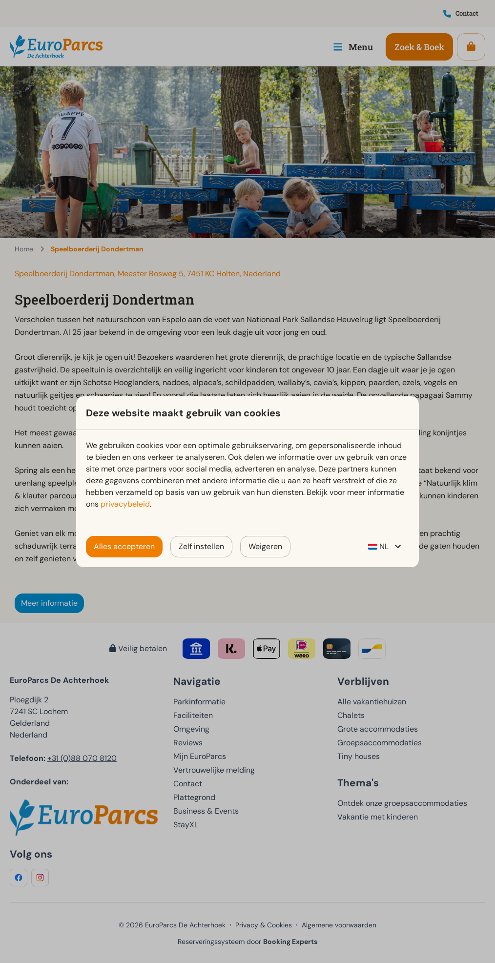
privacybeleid (125, 504)
